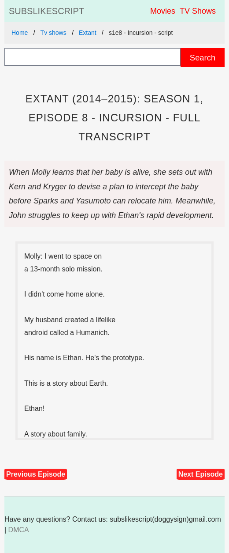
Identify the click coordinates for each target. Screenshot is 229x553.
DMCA (18, 530)
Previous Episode (35, 474)
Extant (87, 32)
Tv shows (53, 32)
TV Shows (198, 11)
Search (202, 57)
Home (19, 32)
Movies (162, 11)
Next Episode (200, 474)
